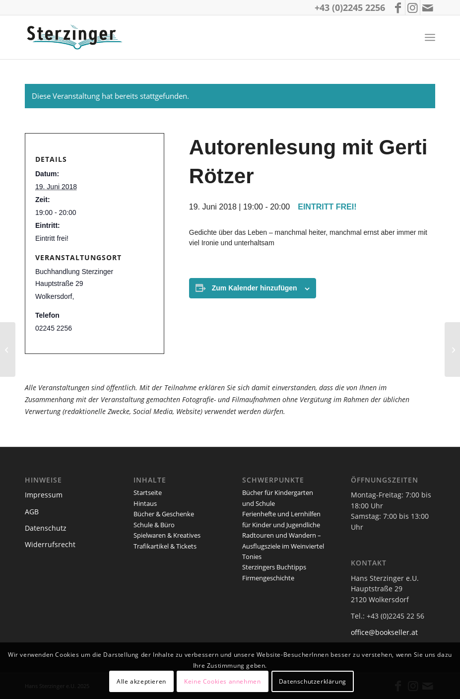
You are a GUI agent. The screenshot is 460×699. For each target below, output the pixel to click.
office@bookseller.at (384, 632)
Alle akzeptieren (141, 681)
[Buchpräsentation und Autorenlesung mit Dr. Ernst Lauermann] (7, 349)
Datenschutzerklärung (312, 681)
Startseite (147, 492)
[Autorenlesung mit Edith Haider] (452, 349)
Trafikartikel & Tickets (165, 546)
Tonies (252, 556)
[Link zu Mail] (427, 7)
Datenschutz (45, 528)
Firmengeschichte (268, 577)
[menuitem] (430, 37)
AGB (32, 511)
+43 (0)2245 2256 (350, 7)
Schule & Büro (154, 524)
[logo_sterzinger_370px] (77, 37)
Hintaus (145, 503)
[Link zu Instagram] (412, 7)
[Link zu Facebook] (398, 7)
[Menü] (430, 37)
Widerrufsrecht (50, 544)
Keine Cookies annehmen (222, 681)
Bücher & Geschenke (163, 513)
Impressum (44, 494)
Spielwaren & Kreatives (166, 535)
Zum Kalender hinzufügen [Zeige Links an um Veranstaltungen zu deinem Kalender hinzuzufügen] (254, 288)
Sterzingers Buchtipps (274, 566)
